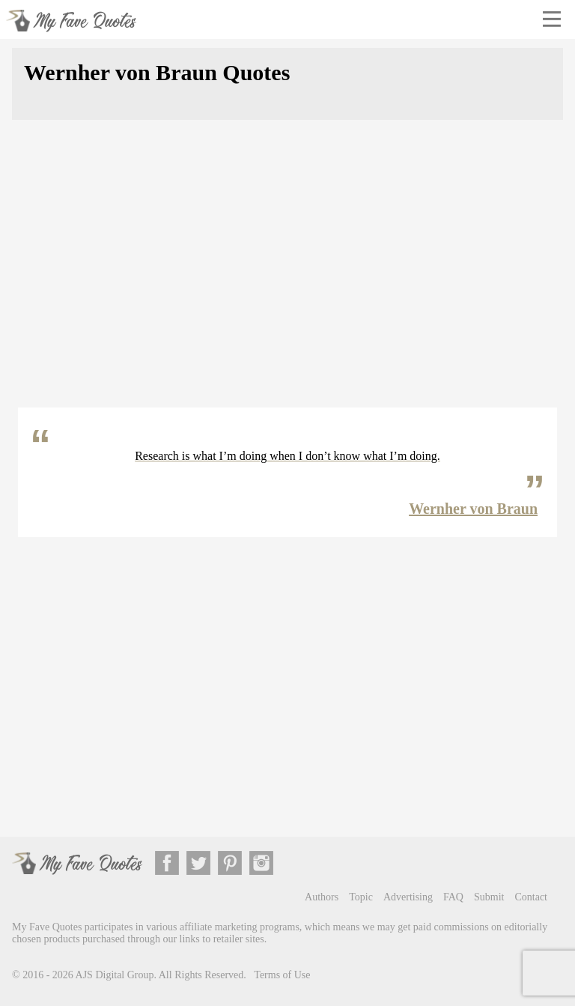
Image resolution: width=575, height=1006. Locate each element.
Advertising (408, 897)
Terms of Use (282, 975)
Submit (489, 897)
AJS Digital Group (115, 975)
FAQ (453, 897)
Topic (361, 897)
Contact (530, 897)
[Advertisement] (287, 273)
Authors (321, 897)
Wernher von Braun (473, 508)
